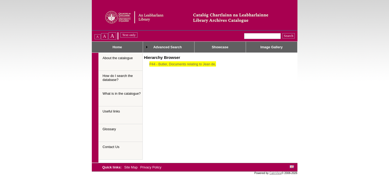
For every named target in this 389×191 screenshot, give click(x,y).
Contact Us (111, 147)
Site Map (131, 167)
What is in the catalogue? (122, 94)
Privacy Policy (150, 167)
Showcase (220, 47)
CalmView (275, 173)
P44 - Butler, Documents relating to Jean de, (182, 64)
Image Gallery (271, 47)
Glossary (109, 129)
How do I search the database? (118, 78)
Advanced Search (167, 47)
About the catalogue (118, 58)
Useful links (111, 111)
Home (117, 47)
